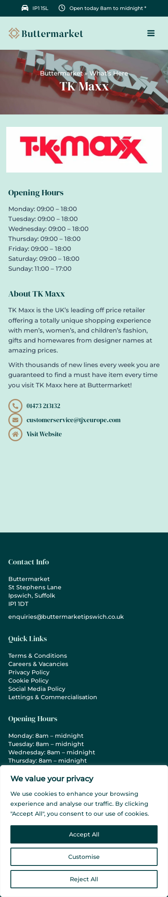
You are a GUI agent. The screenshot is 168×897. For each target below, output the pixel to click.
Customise (84, 857)
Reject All (84, 879)
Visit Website (44, 434)
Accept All (84, 834)
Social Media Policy (36, 689)
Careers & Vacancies (38, 664)
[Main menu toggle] (151, 33)
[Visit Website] (15, 434)
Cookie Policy (28, 680)
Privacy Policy (28, 672)
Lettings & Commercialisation (52, 697)
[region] (84, 831)
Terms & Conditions (37, 655)
